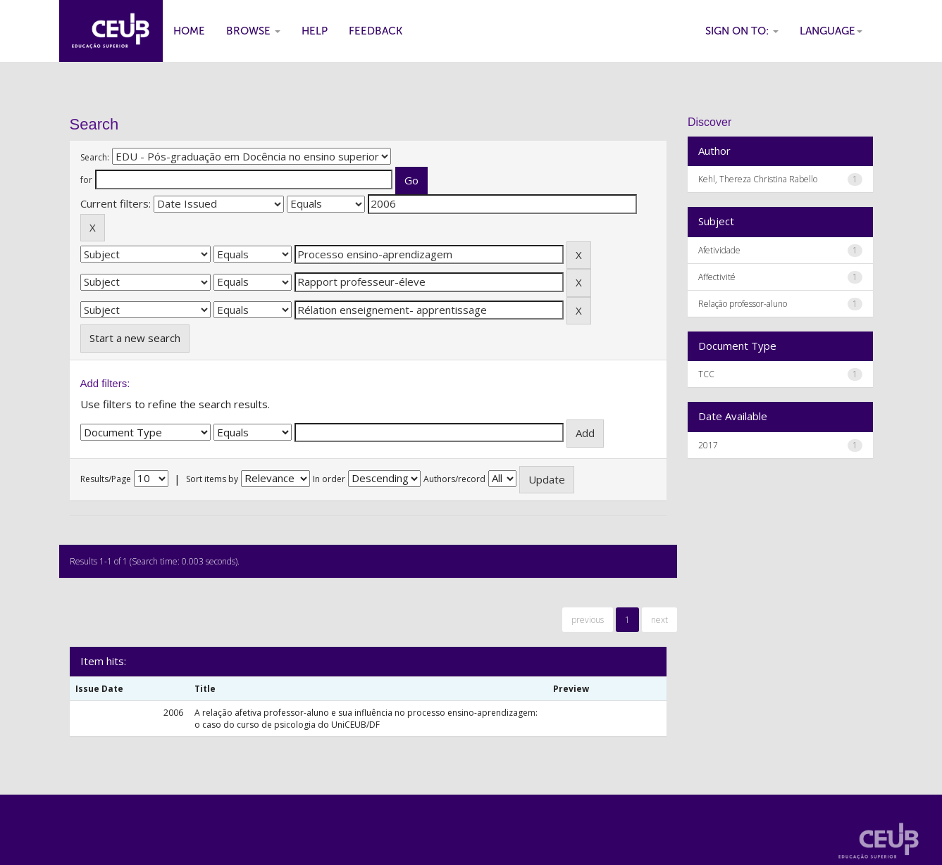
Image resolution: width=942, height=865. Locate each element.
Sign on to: (742, 31)
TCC (706, 374)
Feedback (375, 31)
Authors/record (454, 479)
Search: (94, 157)
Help (315, 31)
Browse (253, 31)
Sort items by (212, 479)
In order (329, 479)
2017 (708, 445)
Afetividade (719, 250)
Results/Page (105, 479)
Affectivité (717, 277)
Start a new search (134, 338)
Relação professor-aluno (742, 304)
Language (831, 31)
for (86, 180)
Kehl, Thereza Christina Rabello (757, 179)
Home (189, 31)
